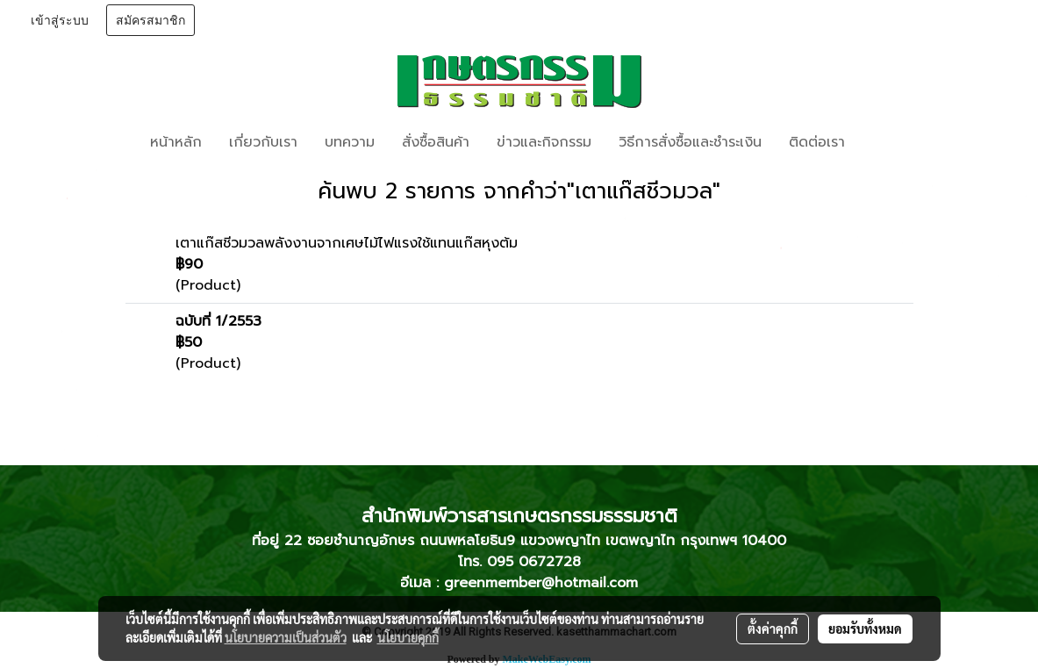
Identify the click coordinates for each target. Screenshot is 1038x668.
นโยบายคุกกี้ (408, 637)
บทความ (350, 142)
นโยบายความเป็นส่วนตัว (286, 637)
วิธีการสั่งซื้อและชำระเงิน (690, 142)
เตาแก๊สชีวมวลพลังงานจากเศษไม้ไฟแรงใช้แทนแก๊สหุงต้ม (346, 243)
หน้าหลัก (176, 142)
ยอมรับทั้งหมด (865, 628)
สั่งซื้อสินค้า (435, 142)
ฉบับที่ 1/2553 (218, 321)
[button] (884, 142)
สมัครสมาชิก (150, 20)
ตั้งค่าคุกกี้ (773, 628)
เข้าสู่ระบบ (60, 20)
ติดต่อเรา (817, 142)
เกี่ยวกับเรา (263, 142)
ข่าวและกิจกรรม (544, 142)
